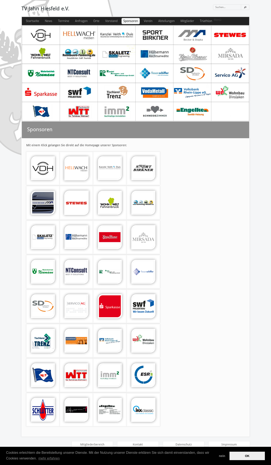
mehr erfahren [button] (49, 458)
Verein (148, 21)
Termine (63, 21)
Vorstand (111, 21)
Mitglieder (187, 21)
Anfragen (81, 21)
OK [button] (247, 456)
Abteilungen (166, 21)
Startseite (32, 21)
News (48, 21)
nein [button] (222, 456)
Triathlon (206, 21)
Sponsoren (130, 21)
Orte (96, 21)
